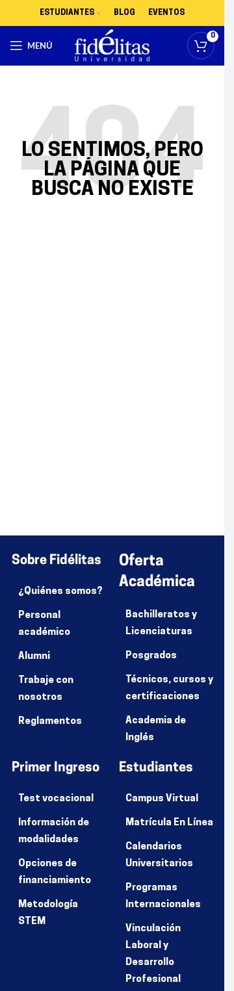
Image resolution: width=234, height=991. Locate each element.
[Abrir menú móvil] (31, 45)
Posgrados (151, 656)
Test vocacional (56, 799)
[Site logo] (112, 46)
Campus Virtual (161, 799)
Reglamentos (50, 722)
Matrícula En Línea (169, 823)
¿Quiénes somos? (60, 592)
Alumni (34, 657)
